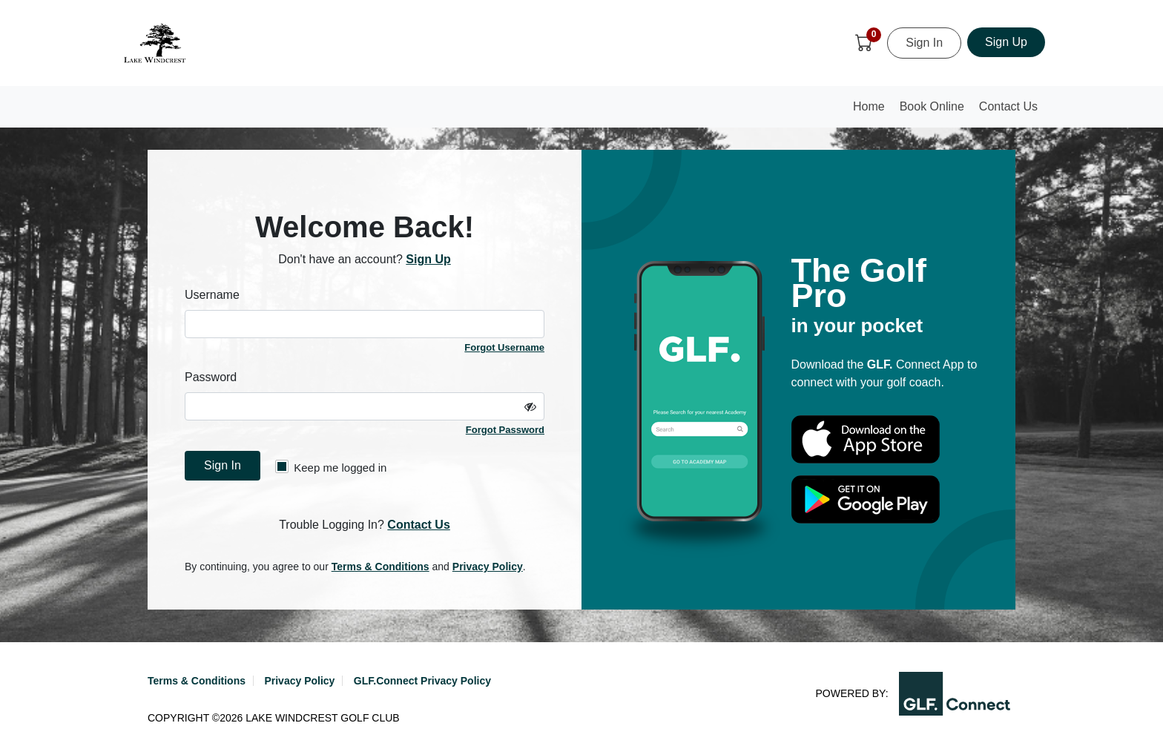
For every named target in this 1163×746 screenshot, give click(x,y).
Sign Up (1006, 42)
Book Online (932, 106)
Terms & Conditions (380, 566)
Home (872, 111)
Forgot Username (504, 347)
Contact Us (1008, 106)
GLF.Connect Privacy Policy (422, 681)
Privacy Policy (487, 566)
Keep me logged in (330, 467)
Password (211, 377)
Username (212, 294)
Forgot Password (505, 429)
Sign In (924, 42)
